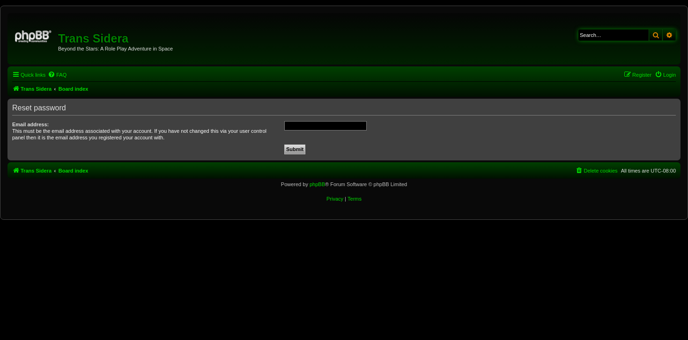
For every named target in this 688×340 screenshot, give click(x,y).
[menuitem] (57, 74)
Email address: (30, 124)
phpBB (317, 184)
